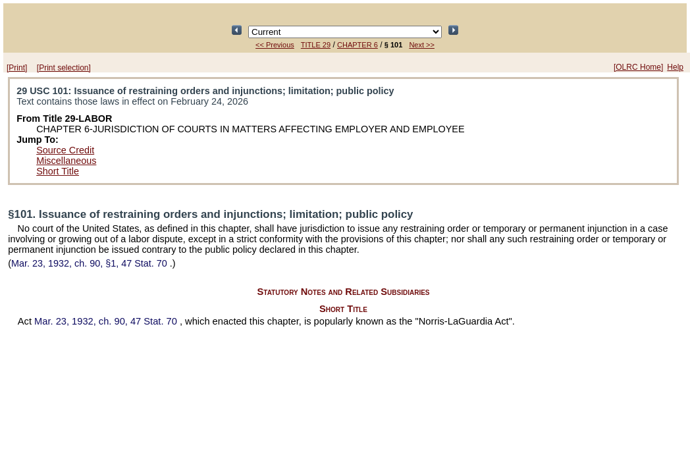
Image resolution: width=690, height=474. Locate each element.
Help (675, 67)
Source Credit (65, 150)
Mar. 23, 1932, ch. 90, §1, (90, 263)
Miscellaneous (66, 160)
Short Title (57, 171)
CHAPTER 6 (357, 45)
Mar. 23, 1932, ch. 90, (107, 321)
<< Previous (274, 45)
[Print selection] (64, 67)
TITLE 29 (316, 45)
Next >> (422, 45)
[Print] (17, 67)
